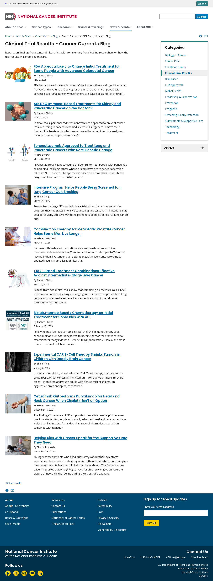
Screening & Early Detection (182, 115)
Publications (58, 512)
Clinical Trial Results (178, 73)
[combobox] (177, 16)
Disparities (171, 79)
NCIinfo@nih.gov (175, 557)
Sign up (151, 523)
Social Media (12, 524)
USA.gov (203, 575)
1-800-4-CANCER (150, 557)
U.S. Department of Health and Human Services (183, 564)
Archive (169, 147)
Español (202, 3)
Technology (172, 127)
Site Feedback (199, 557)
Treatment (171, 133)
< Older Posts (13, 483)
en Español (12, 512)
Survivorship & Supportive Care (184, 121)
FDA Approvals (174, 85)
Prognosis (171, 109)
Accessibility (105, 506)
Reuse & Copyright (16, 518)
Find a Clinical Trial (62, 524)
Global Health (173, 91)
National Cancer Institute (195, 572)
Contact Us (58, 506)
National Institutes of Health (193, 568)
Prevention (171, 103)
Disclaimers (105, 524)
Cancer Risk (172, 61)
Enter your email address (159, 507)
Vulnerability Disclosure (112, 530)
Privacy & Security (108, 518)
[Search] (201, 16)
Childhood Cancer (175, 67)
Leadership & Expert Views (181, 97)
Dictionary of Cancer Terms (68, 518)
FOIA (100, 512)
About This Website (17, 506)
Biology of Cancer (175, 55)
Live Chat (129, 557)
